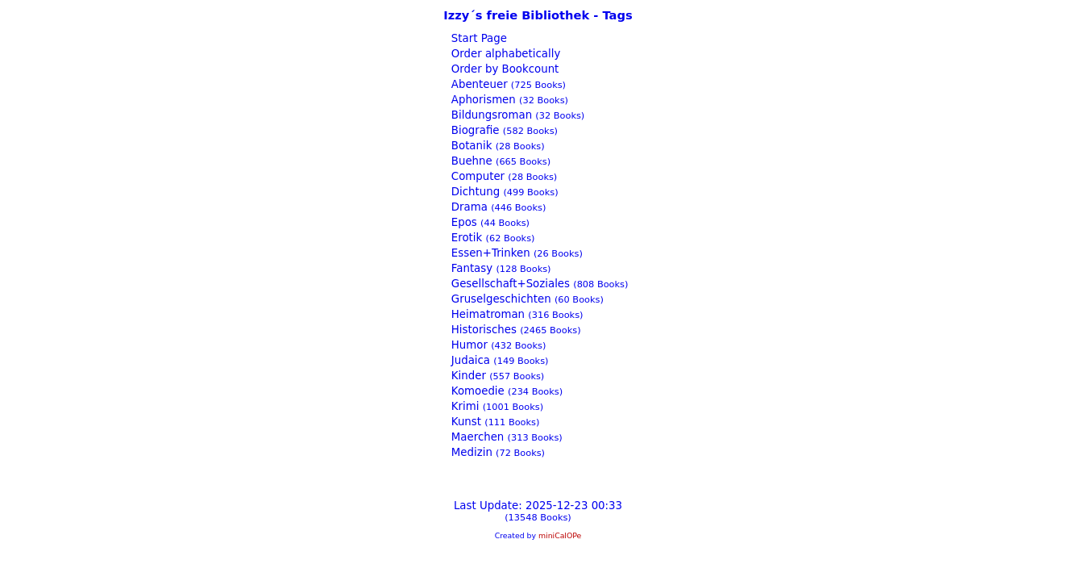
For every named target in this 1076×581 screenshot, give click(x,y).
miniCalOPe (559, 535)
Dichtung (474, 192)
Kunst (464, 422)
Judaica (469, 360)
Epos (462, 222)
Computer (476, 176)
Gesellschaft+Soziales (509, 284)
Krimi (464, 406)
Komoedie (476, 391)
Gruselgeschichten (499, 299)
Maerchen (476, 437)
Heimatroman (486, 314)
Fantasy (470, 268)
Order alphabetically (504, 54)
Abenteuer (478, 84)
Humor (468, 345)
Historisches (482, 330)
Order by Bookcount (503, 69)
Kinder (467, 376)
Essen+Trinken (489, 253)
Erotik (465, 238)
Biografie (474, 130)
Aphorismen (482, 100)
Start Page (477, 38)
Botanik (470, 146)
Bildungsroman (490, 115)
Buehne (470, 161)
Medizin (470, 452)
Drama (468, 207)
